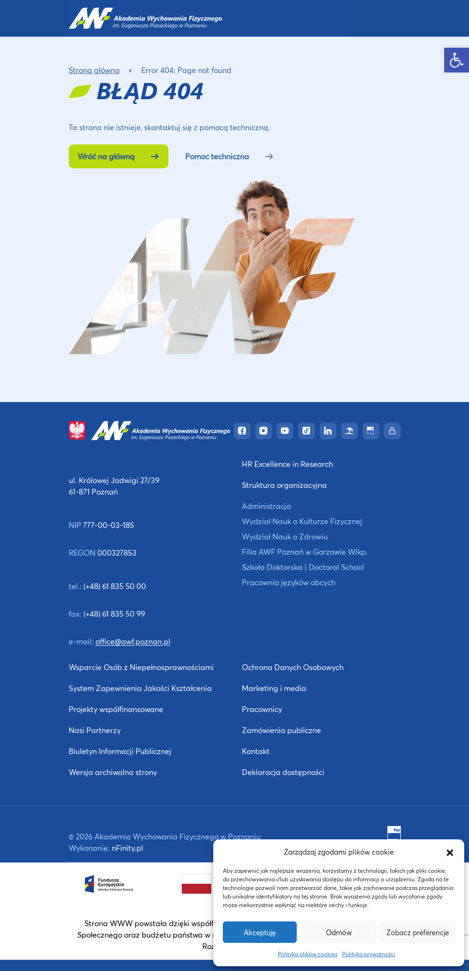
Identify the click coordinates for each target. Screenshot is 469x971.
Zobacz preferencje (417, 932)
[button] (450, 852)
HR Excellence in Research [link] (287, 464)
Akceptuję (260, 932)
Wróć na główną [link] (118, 156)
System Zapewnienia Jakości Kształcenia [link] (140, 688)
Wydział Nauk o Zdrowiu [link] (285, 536)
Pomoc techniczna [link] (229, 156)
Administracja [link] (266, 506)
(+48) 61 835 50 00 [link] (114, 586)
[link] (456, 60)
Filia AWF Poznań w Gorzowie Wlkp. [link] (305, 552)
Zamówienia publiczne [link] (281, 730)
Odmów (339, 932)
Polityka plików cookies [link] (307, 954)
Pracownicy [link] (262, 709)
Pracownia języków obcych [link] (288, 582)
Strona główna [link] (94, 70)
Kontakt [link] (256, 751)
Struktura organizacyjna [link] (284, 485)
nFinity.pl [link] (127, 848)
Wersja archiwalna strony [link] (113, 772)
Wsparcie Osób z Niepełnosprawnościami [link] (141, 667)
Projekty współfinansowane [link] (116, 709)
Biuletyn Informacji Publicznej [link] (120, 751)
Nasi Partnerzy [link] (95, 730)
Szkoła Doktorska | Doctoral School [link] (303, 567)
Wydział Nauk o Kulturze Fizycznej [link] (302, 521)
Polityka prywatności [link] (368, 954)
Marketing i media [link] (274, 688)
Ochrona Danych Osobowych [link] (293, 667)
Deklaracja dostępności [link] (283, 772)
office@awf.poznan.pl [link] (132, 641)
